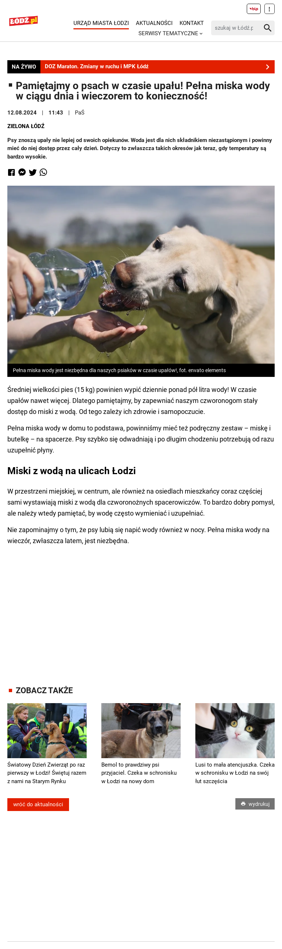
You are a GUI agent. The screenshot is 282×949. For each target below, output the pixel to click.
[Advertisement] (144, 608)
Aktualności (154, 23)
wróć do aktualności (38, 804)
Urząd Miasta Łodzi (101, 23)
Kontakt (192, 23)
